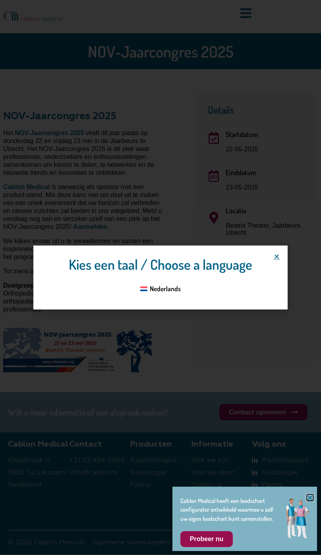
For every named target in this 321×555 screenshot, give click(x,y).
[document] (160, 277)
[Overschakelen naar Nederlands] (160, 288)
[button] (277, 256)
